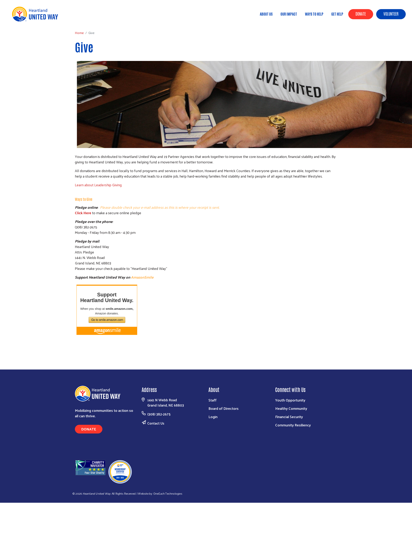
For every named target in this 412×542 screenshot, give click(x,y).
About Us (266, 13)
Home (23, 20)
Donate (361, 13)
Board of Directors (223, 408)
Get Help (337, 13)
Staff (212, 400)
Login (213, 416)
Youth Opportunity (290, 400)
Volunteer (390, 13)
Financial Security (289, 416)
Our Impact (288, 13)
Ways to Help (314, 13)
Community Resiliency (293, 425)
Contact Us (155, 423)
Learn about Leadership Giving (98, 184)
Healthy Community (291, 408)
